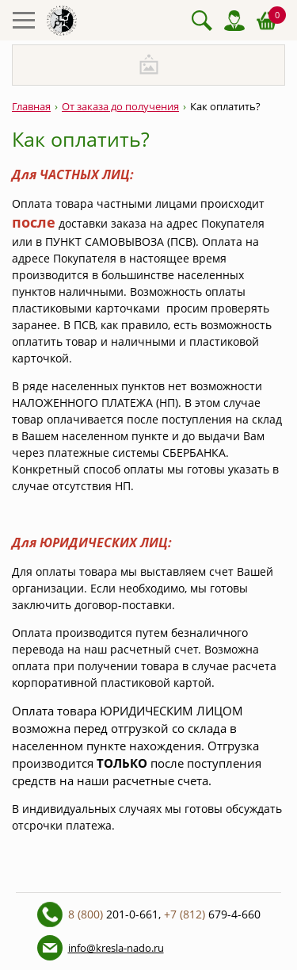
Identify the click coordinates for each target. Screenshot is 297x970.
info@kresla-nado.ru (116, 948)
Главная (31, 106)
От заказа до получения (120, 106)
